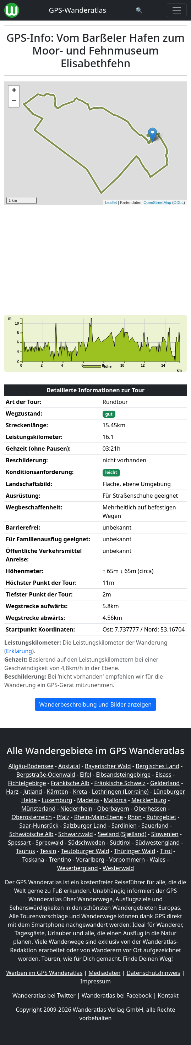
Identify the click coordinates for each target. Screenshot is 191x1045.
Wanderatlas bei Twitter (44, 995)
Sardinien (124, 825)
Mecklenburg (149, 800)
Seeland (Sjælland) (122, 834)
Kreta (80, 791)
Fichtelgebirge (27, 783)
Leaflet (111, 202)
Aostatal (69, 766)
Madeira (88, 800)
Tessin (48, 851)
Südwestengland (157, 842)
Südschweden (86, 842)
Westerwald (118, 868)
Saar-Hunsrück (39, 825)
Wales (157, 859)
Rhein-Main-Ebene (98, 817)
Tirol (166, 851)
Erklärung (19, 651)
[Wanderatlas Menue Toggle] (177, 10)
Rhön (135, 817)
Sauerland (154, 825)
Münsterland (38, 808)
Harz (12, 791)
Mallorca (115, 800)
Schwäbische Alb (31, 834)
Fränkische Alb (70, 783)
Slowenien (165, 834)
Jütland (32, 791)
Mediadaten (104, 973)
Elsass (163, 774)
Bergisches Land (157, 766)
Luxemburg (57, 800)
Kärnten (57, 791)
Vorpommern (127, 859)
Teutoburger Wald (85, 851)
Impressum (95, 981)
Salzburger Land (85, 825)
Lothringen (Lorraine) (120, 791)
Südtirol (120, 842)
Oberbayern (113, 808)
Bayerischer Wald (108, 766)
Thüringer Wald (134, 851)
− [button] (14, 101)
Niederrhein (76, 808)
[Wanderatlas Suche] (139, 10)
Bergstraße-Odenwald (45, 774)
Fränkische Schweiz (119, 783)
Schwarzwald (75, 834)
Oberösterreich (31, 817)
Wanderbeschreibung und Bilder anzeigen (95, 704)
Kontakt (168, 995)
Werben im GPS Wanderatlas (44, 973)
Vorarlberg (90, 859)
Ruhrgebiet (161, 817)
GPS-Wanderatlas (77, 10)
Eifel (85, 774)
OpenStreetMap (157, 202)
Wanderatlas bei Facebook (117, 995)
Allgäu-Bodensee (31, 766)
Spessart (19, 842)
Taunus (25, 851)
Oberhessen (150, 808)
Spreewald (49, 842)
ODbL (179, 202)
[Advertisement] (95, 260)
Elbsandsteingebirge (123, 774)
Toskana (33, 859)
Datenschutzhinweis (153, 973)
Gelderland (165, 783)
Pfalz (62, 817)
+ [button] (14, 91)
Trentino (60, 859)
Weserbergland (77, 868)
